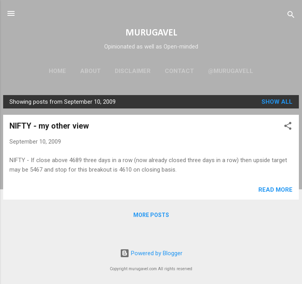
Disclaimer (133, 71)
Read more (275, 189)
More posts (151, 215)
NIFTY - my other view (49, 126)
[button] (288, 127)
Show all (277, 101)
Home (57, 71)
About (90, 71)
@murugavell (230, 71)
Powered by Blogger (151, 253)
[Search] (291, 16)
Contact (179, 71)
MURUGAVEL (151, 33)
